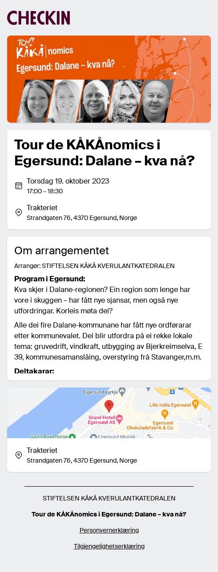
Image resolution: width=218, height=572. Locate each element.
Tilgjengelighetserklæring (109, 546)
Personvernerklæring (109, 530)
